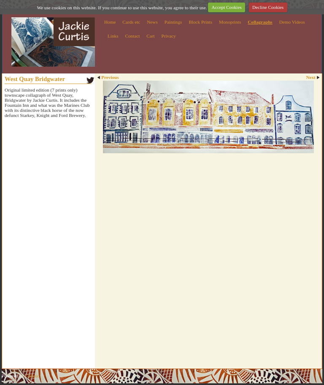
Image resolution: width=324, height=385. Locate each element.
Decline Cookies (268, 7)
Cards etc (131, 21)
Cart (150, 35)
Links (113, 35)
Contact (132, 35)
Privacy (169, 35)
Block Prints (200, 21)
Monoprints (230, 21)
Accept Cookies (227, 7)
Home (110, 21)
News (152, 21)
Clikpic (32, 375)
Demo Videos (292, 21)
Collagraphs (260, 21)
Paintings (173, 21)
